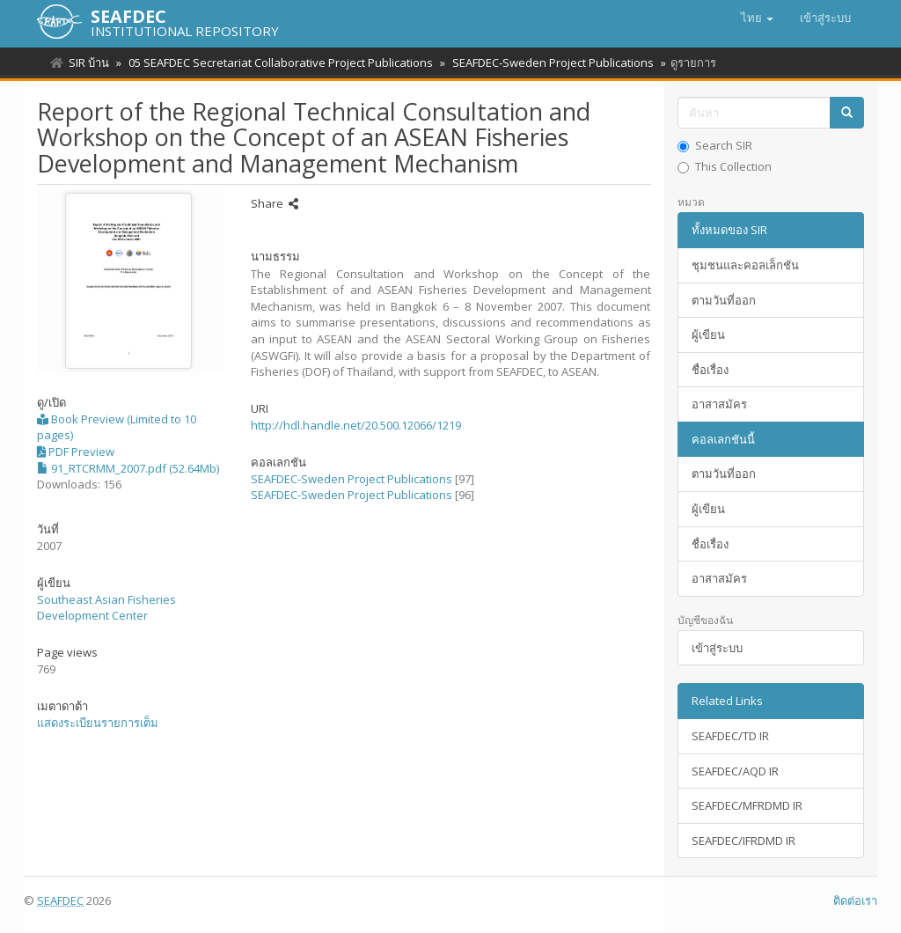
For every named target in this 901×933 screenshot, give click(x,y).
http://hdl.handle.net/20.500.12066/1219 (356, 425)
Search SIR (715, 145)
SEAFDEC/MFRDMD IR (747, 805)
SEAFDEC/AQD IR (735, 771)
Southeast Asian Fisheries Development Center (106, 607)
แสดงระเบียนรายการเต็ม (97, 723)
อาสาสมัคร (719, 404)
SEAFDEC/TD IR (730, 736)
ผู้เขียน (708, 334)
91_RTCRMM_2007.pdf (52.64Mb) (128, 468)
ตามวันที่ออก (724, 300)
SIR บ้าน (89, 62)
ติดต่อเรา (855, 900)
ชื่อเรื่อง (710, 370)
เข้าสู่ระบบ (717, 648)
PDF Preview (75, 451)
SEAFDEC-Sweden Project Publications (547, 62)
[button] (757, 17)
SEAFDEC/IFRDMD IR (743, 841)
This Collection (725, 166)
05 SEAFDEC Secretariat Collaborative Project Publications (278, 62)
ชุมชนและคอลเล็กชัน (745, 265)
